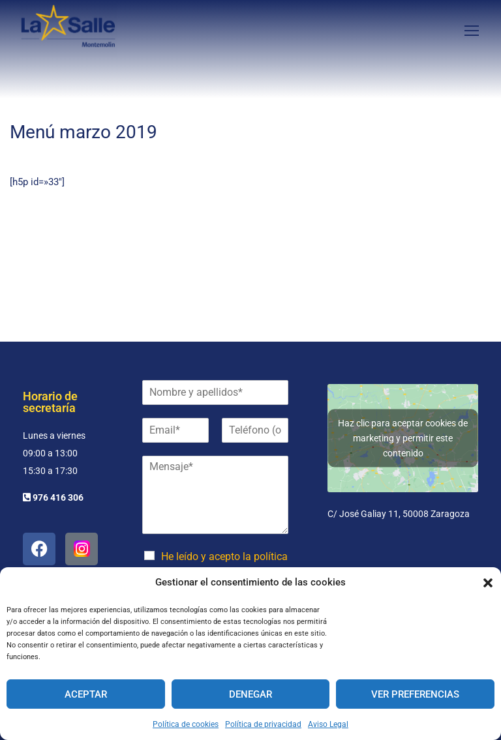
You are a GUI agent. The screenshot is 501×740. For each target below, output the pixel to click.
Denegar (250, 694)
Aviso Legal (328, 724)
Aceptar (86, 694)
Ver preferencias (415, 694)
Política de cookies (186, 724)
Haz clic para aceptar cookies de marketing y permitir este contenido (403, 437)
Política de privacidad (263, 724)
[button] (487, 582)
